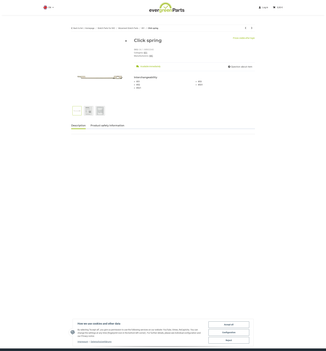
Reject (229, 340)
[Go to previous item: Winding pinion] (245, 28)
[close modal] (126, 41)
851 (145, 52)
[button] (48, 7)
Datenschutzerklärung (101, 341)
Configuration (228, 332)
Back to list (78, 28)
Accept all (229, 324)
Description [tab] (78, 125)
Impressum (83, 341)
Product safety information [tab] (107, 125)
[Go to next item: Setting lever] (252, 28)
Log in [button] (263, 7)
